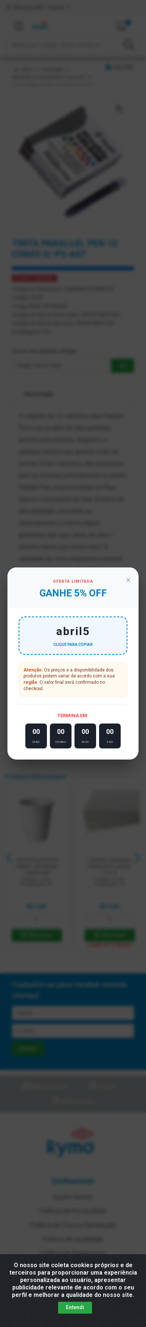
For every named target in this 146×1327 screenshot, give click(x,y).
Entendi (75, 1307)
